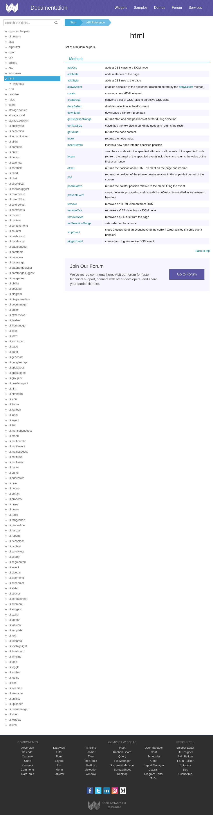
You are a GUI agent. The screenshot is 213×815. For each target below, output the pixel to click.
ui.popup (14, 488)
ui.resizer (14, 530)
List (59, 765)
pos (69, 177)
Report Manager (153, 765)
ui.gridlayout (16, 367)
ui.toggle (14, 667)
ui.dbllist (14, 283)
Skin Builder (185, 756)
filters (12, 104)
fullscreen (15, 73)
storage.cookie (18, 110)
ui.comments (17, 210)
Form (59, 756)
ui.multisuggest (18, 451)
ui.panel (14, 472)
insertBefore (75, 144)
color (12, 52)
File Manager (122, 760)
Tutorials (185, 765)
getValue (72, 132)
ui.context (15, 220)
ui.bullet (13, 152)
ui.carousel (15, 167)
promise (14, 94)
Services (195, 7)
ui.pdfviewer (16, 478)
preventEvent (75, 195)
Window (91, 774)
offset (70, 168)
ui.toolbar (14, 672)
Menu (59, 769)
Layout (59, 760)
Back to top (202, 250)
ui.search (14, 556)
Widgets (121, 7)
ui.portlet (14, 493)
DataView (59, 747)
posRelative (74, 186)
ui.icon (13, 399)
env (11, 68)
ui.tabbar (14, 619)
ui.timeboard (16, 651)
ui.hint (12, 388)
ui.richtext (15, 546)
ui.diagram (15, 294)
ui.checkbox (16, 183)
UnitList (91, 765)
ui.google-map (18, 362)
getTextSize (74, 125)
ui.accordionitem (19, 136)
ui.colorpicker (17, 199)
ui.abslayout (16, 125)
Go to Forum (187, 274)
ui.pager (14, 467)
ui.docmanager (18, 304)
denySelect (186, 86)
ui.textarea (15, 640)
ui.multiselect (17, 446)
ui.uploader (16, 704)
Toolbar (91, 752)
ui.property (15, 499)
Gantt (153, 760)
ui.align (13, 141)
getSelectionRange (79, 119)
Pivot (122, 747)
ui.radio (13, 514)
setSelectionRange (79, 223)
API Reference (95, 22)
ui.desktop (15, 288)
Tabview (59, 774)
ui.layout (14, 420)
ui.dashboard (17, 236)
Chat (154, 752)
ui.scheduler (16, 583)
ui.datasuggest (18, 246)
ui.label (13, 414)
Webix (94, 806)
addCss (72, 67)
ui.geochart (16, 357)
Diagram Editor (153, 774)
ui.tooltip (14, 677)
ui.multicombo (17, 441)
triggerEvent (75, 241)
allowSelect (74, 86)
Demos (159, 7)
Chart (27, 760)
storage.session (19, 120)
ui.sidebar (15, 572)
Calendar (28, 752)
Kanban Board (122, 752)
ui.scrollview (16, 551)
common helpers (19, 31)
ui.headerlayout (18, 383)
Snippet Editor (185, 747)
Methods (18, 83)
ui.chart (13, 173)
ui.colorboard (17, 194)
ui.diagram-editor (19, 299)
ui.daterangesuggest (21, 273)
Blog (185, 769)
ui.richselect (16, 541)
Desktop (122, 774)
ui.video (13, 714)
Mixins (13, 725)
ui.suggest (15, 609)
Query (122, 756)
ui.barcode (15, 146)
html (11, 78)
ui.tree (12, 682)
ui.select (14, 567)
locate (71, 156)
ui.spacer (14, 593)
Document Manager (122, 765)
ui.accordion (16, 131)
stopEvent (73, 232)
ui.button (14, 157)
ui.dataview (16, 257)
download (73, 112)
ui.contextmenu (18, 225)
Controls (27, 765)
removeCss (74, 210)
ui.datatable (16, 252)
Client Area (185, 774)
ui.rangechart (17, 520)
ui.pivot (13, 483)
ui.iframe (14, 404)
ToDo (153, 778)
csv (11, 57)
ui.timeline (15, 656)
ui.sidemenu (16, 577)
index (70, 138)
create (71, 93)
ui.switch (14, 614)
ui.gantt (13, 351)
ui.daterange (16, 262)
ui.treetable (16, 693)
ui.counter (15, 231)
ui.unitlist (14, 698)
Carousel (27, 756)
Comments (28, 769)
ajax (11, 41)
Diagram (153, 769)
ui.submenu (16, 604)
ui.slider (13, 588)
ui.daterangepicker (20, 267)
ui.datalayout (17, 241)
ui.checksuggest (19, 189)
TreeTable (91, 760)
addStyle (73, 80)
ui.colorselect (17, 204)
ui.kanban (15, 409)
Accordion (27, 747)
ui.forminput (16, 341)
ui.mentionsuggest (20, 430)
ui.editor (14, 309)
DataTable (27, 774)
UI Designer (185, 752)
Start (73, 22)
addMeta (73, 74)
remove (72, 204)
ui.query (14, 509)
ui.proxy (14, 504)
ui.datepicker (17, 278)
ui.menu (14, 435)
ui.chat (13, 178)
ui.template (16, 630)
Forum (177, 7)
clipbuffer (14, 47)
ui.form (13, 336)
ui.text (12, 635)
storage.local (17, 115)
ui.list (12, 425)
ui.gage (13, 346)
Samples (140, 7)
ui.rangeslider (17, 525)
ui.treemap (15, 688)
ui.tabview (15, 625)
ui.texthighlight (18, 646)
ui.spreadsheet (18, 598)
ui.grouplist (15, 378)
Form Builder (185, 760)
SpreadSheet (122, 769)
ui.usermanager (18, 709)
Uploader (91, 769)
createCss (73, 99)
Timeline (90, 747)
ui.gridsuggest (17, 372)
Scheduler (153, 756)
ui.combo (14, 215)
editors (13, 62)
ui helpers (15, 36)
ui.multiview (16, 462)
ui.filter (13, 330)
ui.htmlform (16, 393)
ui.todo (13, 661)
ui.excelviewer (18, 315)
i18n (11, 89)
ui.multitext (15, 457)
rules (12, 99)
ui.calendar (16, 162)
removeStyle (75, 217)
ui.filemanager (18, 325)
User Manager (154, 747)
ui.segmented (17, 562)
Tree (91, 756)
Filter (59, 752)
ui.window (15, 719)
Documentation (49, 8)
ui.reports (14, 535)
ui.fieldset (15, 320)
